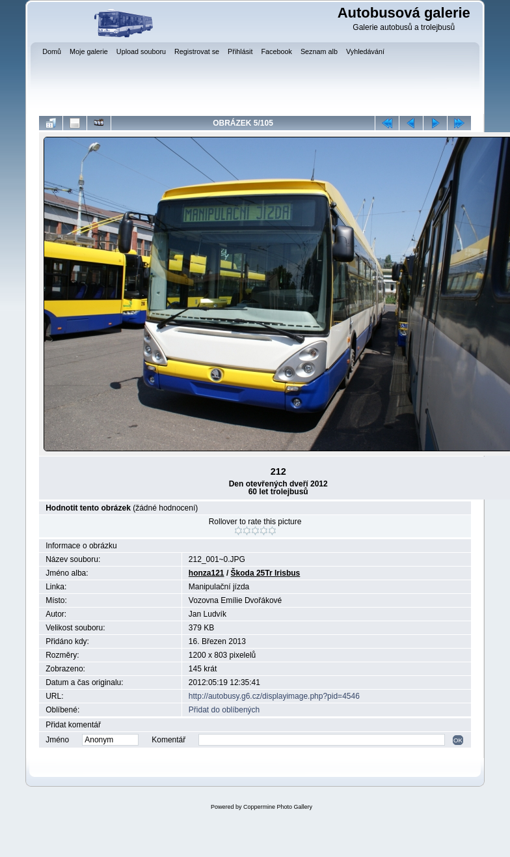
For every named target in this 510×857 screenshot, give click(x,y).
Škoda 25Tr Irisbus (266, 573)
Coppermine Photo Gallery (277, 807)
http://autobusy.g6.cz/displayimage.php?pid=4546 (274, 696)
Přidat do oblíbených (224, 709)
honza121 (206, 573)
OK (458, 740)
